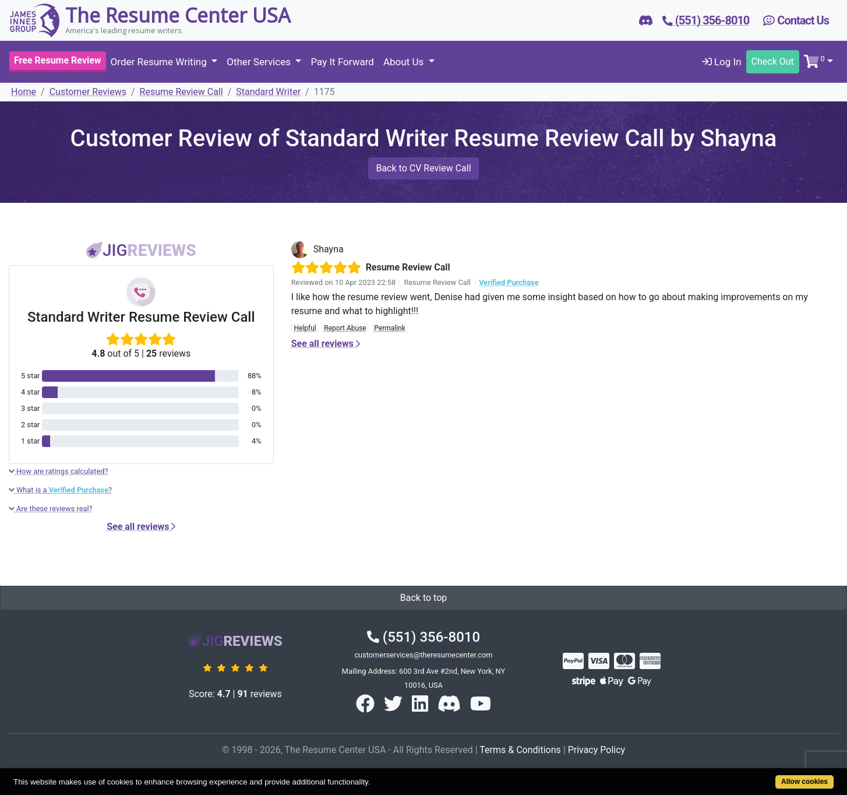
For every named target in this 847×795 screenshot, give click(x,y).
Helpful (305, 328)
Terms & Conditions (520, 749)
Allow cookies (804, 782)
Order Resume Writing (160, 62)
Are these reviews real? (51, 508)
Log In (722, 62)
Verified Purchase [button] (508, 282)
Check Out (772, 61)
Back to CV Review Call (423, 168)
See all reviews (141, 526)
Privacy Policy (597, 749)
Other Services (260, 62)
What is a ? (60, 490)
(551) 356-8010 (423, 637)
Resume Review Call (181, 91)
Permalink (389, 328)
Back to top (423, 597)
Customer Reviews (88, 91)
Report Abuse (345, 328)
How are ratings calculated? (58, 471)
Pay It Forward (341, 62)
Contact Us (796, 20)
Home (23, 91)
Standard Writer (268, 91)
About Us (404, 62)
